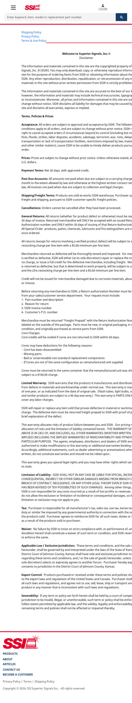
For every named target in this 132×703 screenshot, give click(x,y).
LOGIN (103, 7)
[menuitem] (33, 32)
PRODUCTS (10, 654)
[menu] (33, 36)
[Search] (121, 17)
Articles (9, 664)
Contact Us (11, 670)
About (7, 659)
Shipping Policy (31, 32)
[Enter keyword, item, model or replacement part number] (60, 17)
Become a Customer (18, 674)
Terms (27, 681)
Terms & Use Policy (33, 41)
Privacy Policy (30, 36)
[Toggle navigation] (13, 7)
